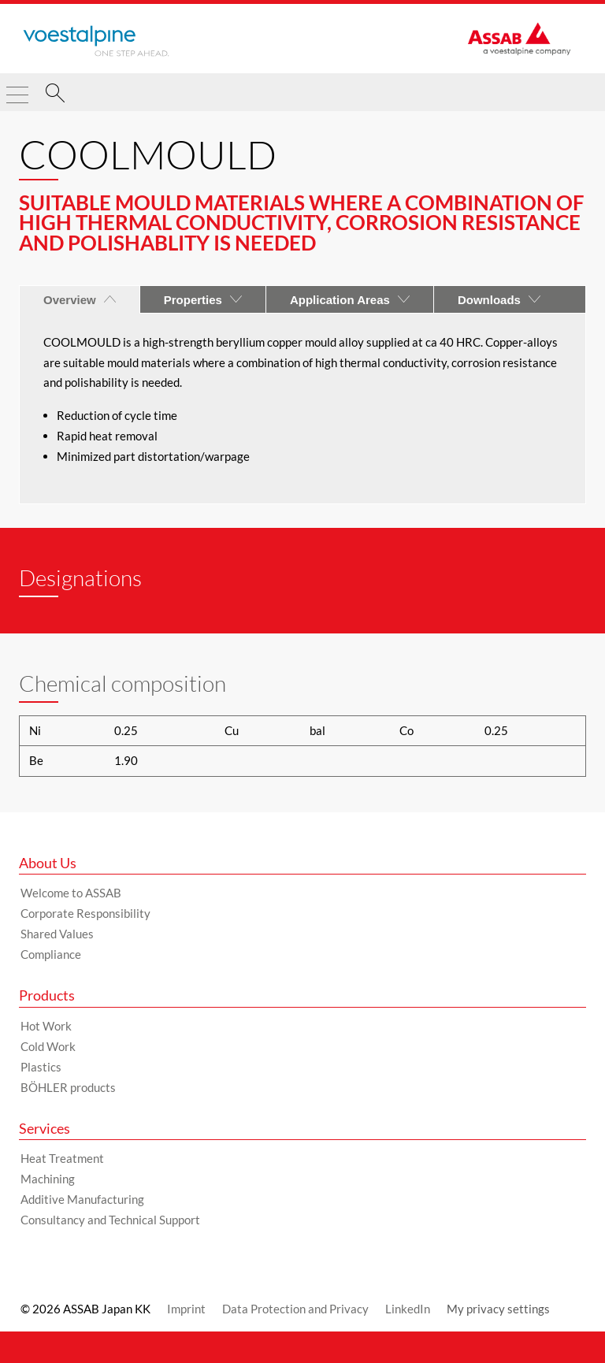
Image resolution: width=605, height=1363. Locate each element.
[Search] (55, 95)
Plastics (40, 1067)
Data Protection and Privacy (295, 1309)
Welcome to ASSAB (70, 893)
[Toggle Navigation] (17, 88)
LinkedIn (407, 1309)
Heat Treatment (62, 1158)
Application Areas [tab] (350, 300)
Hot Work (46, 1026)
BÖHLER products (68, 1087)
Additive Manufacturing (82, 1199)
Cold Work (48, 1046)
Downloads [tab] (499, 300)
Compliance (50, 954)
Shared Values (57, 934)
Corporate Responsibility (85, 913)
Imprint (186, 1309)
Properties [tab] (203, 300)
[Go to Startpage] (96, 41)
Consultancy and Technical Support (110, 1220)
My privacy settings (498, 1309)
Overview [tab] (79, 300)
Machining (47, 1179)
